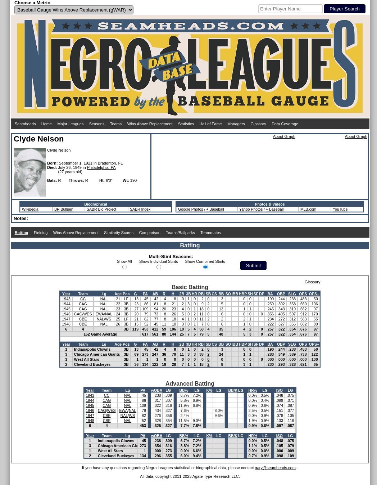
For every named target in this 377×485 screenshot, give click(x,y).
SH (250, 294)
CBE (83, 319)
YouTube (340, 209)
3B (188, 294)
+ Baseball (215, 209)
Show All (124, 261)
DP (261, 294)
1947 (66, 319)
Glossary (258, 124)
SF (256, 294)
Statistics (186, 124)
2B (182, 294)
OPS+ (314, 294)
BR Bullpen (63, 209)
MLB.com (308, 209)
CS (214, 294)
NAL (104, 299)
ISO (279, 390)
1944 (66, 304)
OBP (281, 294)
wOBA (157, 390)
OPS (303, 294)
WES (87, 314)
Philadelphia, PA (101, 167)
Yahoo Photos (251, 209)
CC (83, 299)
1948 (66, 324)
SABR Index (140, 209)
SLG (292, 294)
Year (66, 294)
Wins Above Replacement (150, 124)
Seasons (97, 124)
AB (155, 294)
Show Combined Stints (205, 261)
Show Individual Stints (158, 261)
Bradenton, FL (110, 163)
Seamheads (25, 124)
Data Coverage (285, 124)
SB (208, 294)
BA (270, 294)
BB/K (232, 390)
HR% (252, 390)
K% (209, 390)
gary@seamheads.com (275, 468)
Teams (116, 124)
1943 (66, 299)
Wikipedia (30, 209)
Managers (236, 124)
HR (194, 294)
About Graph (284, 136)
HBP (243, 294)
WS (108, 319)
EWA (99, 314)
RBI (201, 294)
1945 (66, 309)
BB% (183, 390)
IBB (235, 294)
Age (118, 294)
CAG (83, 304)
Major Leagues (71, 124)
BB (221, 294)
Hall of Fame (210, 124)
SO (228, 294)
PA (145, 294)
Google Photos (190, 209)
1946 (66, 314)
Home (46, 124)
